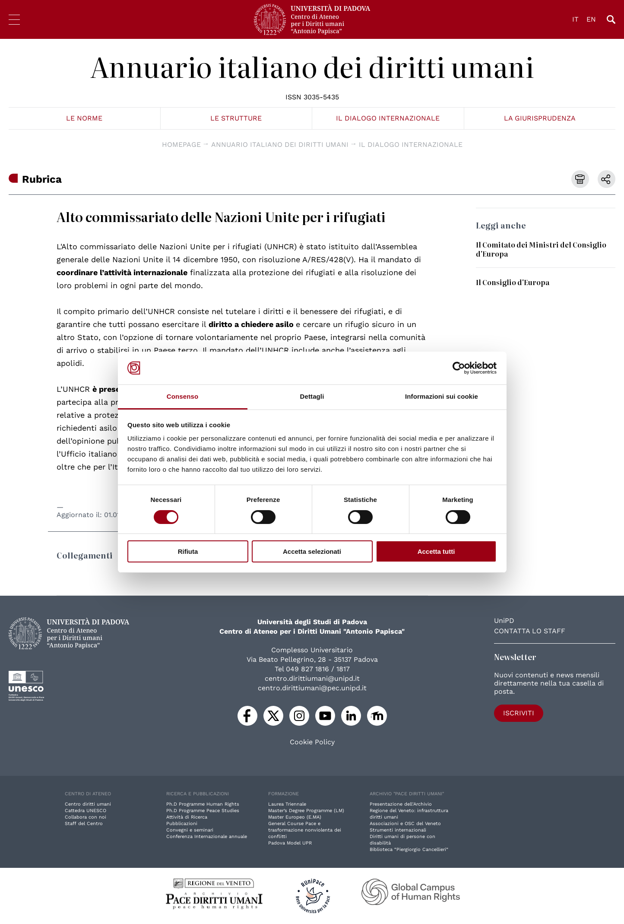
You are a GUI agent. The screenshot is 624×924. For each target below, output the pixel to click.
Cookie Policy (312, 742)
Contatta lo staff (529, 631)
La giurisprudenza (540, 118)
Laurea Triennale (287, 804)
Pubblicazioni (181, 823)
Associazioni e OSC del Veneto (405, 823)
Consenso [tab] (182, 396)
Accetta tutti (436, 551)
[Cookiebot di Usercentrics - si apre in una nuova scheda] (459, 368)
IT (575, 19)
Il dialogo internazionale (388, 118)
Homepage (181, 144)
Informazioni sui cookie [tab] (441, 396)
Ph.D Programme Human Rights (202, 804)
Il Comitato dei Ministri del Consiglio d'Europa (541, 249)
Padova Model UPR (290, 843)
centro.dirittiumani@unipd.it (312, 678)
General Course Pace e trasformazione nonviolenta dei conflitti (304, 830)
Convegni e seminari (189, 830)
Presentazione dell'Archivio (401, 804)
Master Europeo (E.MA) (294, 817)
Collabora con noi (85, 817)
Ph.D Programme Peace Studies (202, 810)
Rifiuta (188, 551)
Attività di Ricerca (186, 817)
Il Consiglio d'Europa (512, 282)
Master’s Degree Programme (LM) (306, 810)
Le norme (84, 118)
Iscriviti (518, 713)
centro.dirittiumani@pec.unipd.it (312, 688)
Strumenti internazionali (398, 830)
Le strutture (236, 118)
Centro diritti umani (88, 804)
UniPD (504, 620)
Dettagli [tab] (312, 396)
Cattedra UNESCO (85, 810)
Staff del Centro (84, 823)
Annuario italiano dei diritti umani (312, 66)
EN (591, 19)
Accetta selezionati (312, 551)
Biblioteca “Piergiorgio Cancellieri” (409, 849)
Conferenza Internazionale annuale (206, 836)
